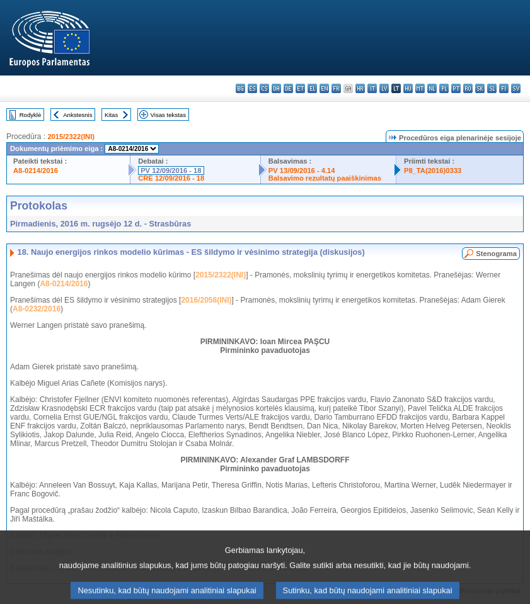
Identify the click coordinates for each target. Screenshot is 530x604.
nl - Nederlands (432, 88)
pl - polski (444, 88)
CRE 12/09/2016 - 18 (171, 178)
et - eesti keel (300, 88)
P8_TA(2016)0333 (432, 170)
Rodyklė (31, 114)
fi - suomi (504, 88)
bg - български (240, 88)
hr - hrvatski (360, 88)
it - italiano (372, 88)
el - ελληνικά (312, 88)
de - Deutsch (288, 88)
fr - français (336, 88)
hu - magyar (408, 88)
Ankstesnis (77, 114)
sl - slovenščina (492, 88)
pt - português (456, 88)
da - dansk (276, 88)
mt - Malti (420, 88)
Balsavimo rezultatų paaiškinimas (324, 178)
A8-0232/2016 (36, 309)
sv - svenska (516, 88)
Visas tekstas (168, 114)
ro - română (468, 88)
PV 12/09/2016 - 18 (171, 170)
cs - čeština (264, 88)
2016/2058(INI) (206, 300)
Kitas (111, 114)
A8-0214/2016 (35, 170)
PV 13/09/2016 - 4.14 (301, 170)
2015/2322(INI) (71, 136)
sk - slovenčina (480, 88)
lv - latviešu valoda (384, 88)
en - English (324, 88)
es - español (252, 88)
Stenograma (496, 253)
